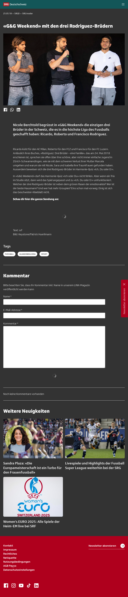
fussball (9, 254)
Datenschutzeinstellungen (19, 569)
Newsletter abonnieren (107, 546)
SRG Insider (27, 13)
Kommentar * (10, 323)
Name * (7, 296)
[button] (123, 4)
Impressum (10, 549)
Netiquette (9, 557)
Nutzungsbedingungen (16, 561)
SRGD (17, 13)
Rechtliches (10, 553)
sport (44, 254)
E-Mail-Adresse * (12, 309)
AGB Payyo (9, 565)
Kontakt (8, 545)
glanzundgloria (27, 254)
